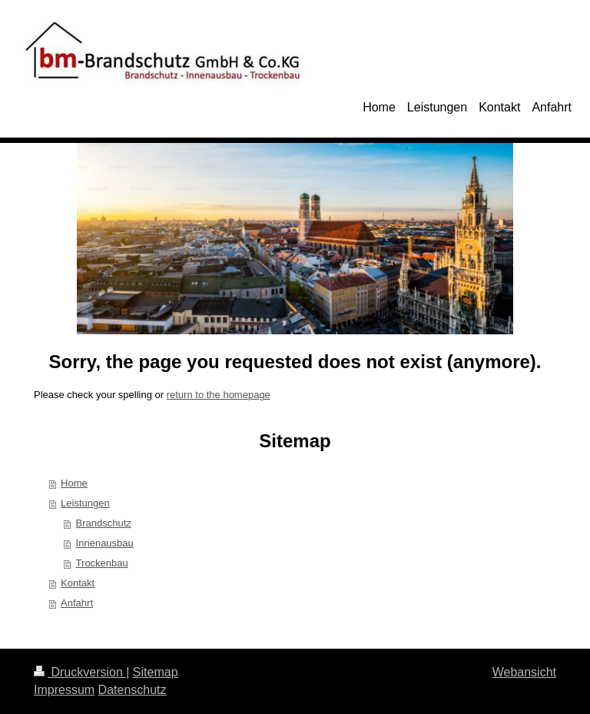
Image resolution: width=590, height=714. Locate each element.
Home (74, 483)
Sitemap (155, 672)
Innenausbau (105, 543)
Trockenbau (102, 563)
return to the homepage (218, 394)
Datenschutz (132, 689)
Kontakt (77, 583)
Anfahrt (77, 603)
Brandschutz (103, 523)
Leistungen (85, 503)
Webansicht (524, 672)
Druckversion (80, 672)
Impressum (64, 689)
